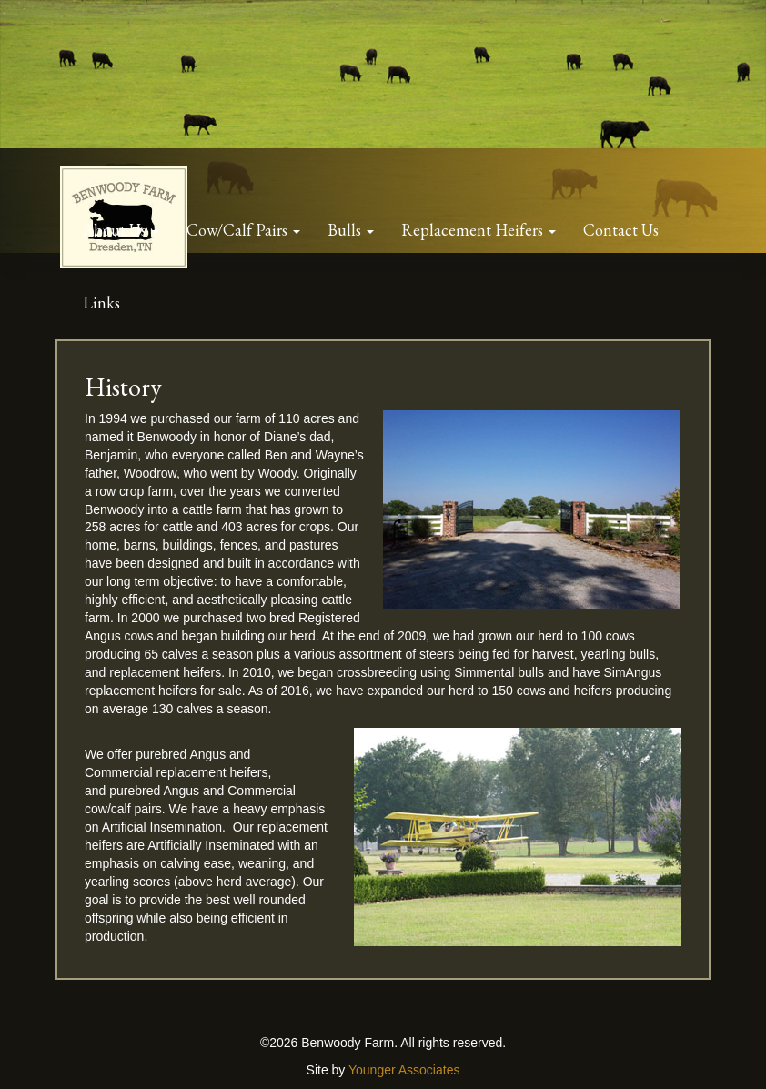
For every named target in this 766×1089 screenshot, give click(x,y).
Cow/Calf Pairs (238, 229)
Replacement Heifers (474, 229)
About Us (116, 229)
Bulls (346, 229)
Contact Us (621, 229)
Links (101, 302)
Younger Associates (403, 1070)
